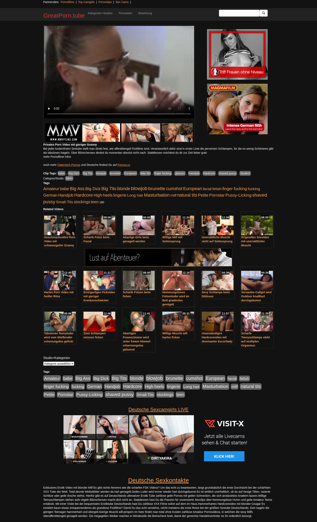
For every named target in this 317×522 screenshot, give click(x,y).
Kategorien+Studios (100, 13)
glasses (180, 173)
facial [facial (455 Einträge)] (207, 189)
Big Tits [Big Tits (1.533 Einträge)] (108, 188)
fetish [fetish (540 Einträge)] (217, 189)
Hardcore (209, 173)
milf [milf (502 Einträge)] (173, 195)
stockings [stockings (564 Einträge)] (82, 202)
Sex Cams (122, 2)
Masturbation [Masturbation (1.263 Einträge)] (157, 195)
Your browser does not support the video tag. (119, 72)
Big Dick (74, 173)
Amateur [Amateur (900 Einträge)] (51, 188)
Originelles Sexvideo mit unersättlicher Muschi (255, 241)
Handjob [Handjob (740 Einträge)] (65, 195)
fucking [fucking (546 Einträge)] (254, 189)
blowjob (101, 173)
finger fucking (162, 173)
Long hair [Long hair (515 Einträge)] (135, 195)
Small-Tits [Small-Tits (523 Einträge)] (64, 202)
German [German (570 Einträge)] (50, 195)
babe (61, 173)
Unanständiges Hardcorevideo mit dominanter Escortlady (217, 337)
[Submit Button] (264, 13)
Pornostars (125, 13)
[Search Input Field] (239, 13)
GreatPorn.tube (64, 15)
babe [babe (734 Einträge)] (64, 188)
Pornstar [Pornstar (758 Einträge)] (217, 195)
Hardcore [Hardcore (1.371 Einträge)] (83, 195)
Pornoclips (105, 2)
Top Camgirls (86, 2)
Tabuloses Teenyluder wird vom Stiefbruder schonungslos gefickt (59, 337)
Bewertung (145, 13)
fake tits (145, 173)
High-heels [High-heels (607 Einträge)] (103, 195)
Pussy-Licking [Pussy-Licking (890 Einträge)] (238, 195)
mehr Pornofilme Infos (57, 156)
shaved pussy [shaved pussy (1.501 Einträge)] (119, 394)
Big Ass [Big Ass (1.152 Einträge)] (77, 188)
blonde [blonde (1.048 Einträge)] (123, 188)
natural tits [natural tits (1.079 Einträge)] (187, 195)
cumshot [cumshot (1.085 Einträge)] (174, 188)
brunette (115, 173)
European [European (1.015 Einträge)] (192, 188)
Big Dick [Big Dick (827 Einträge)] (93, 188)
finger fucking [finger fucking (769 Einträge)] (234, 188)
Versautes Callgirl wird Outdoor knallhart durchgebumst (256, 296)
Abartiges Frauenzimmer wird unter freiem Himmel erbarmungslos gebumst (136, 341)
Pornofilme (67, 2)
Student (245, 173)
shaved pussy (227, 173)
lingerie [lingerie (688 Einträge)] (119, 195)
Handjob (194, 173)
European (130, 173)
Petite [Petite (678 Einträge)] (203, 195)
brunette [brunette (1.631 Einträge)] (156, 188)
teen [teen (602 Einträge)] (95, 202)
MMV (69, 178)
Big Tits (87, 173)
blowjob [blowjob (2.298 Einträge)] (139, 188)
